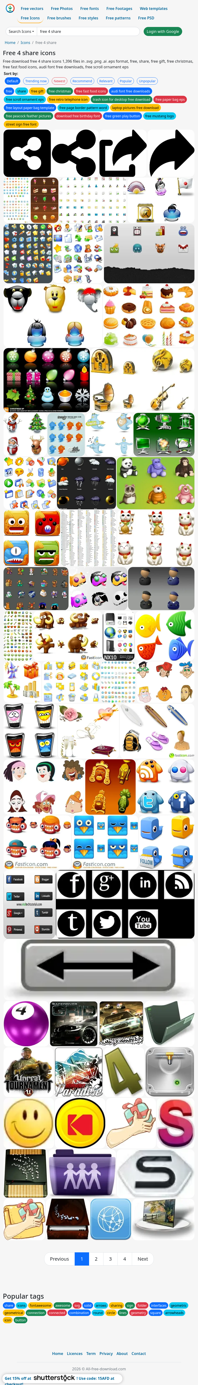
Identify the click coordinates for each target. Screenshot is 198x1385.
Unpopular (147, 81)
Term (91, 1353)
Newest (59, 81)
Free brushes (59, 18)
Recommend (82, 81)
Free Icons (30, 18)
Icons (25, 42)
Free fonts (89, 8)
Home (10, 42)
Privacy (106, 1353)
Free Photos (62, 8)
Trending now (36, 81)
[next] (143, 1259)
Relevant (106, 81)
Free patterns (118, 18)
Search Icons (20, 31)
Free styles (88, 18)
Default (12, 81)
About (122, 1353)
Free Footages (119, 8)
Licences (74, 1353)
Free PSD (146, 18)
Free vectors (32, 8)
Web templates (154, 8)
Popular (126, 81)
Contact (139, 1353)
